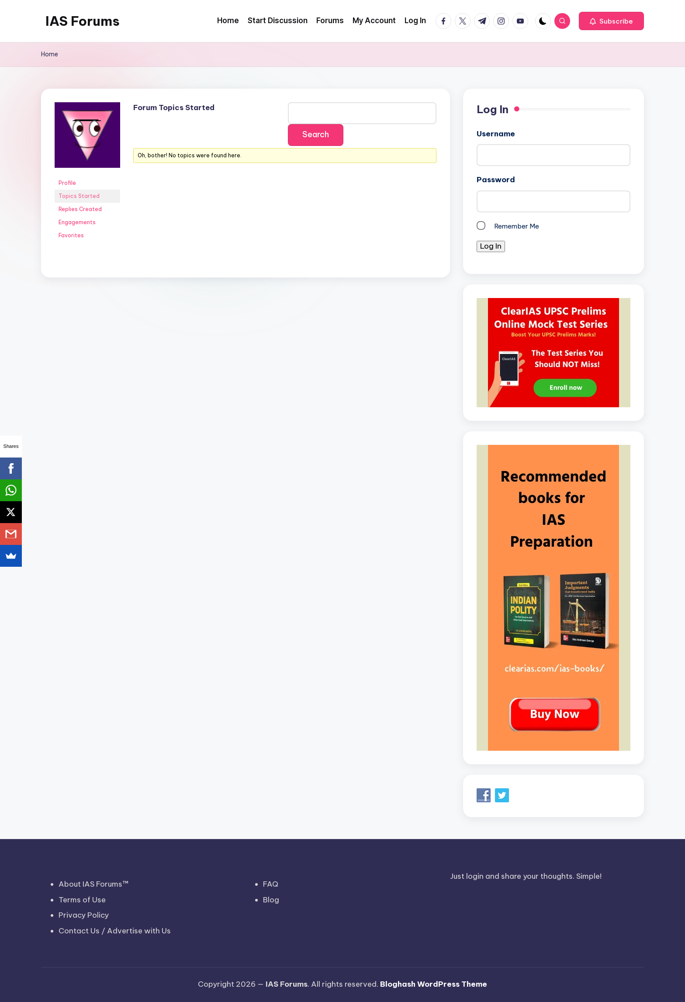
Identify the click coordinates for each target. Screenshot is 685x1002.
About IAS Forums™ (93, 884)
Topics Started (79, 196)
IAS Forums (82, 21)
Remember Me (516, 226)
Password (496, 179)
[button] (611, 21)
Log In (491, 246)
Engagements (77, 222)
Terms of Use (82, 900)
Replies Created (80, 209)
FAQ (270, 884)
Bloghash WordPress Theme (433, 984)
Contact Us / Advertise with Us (115, 931)
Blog (271, 900)
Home (49, 54)
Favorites (71, 235)
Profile (67, 183)
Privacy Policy (84, 915)
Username (496, 134)
